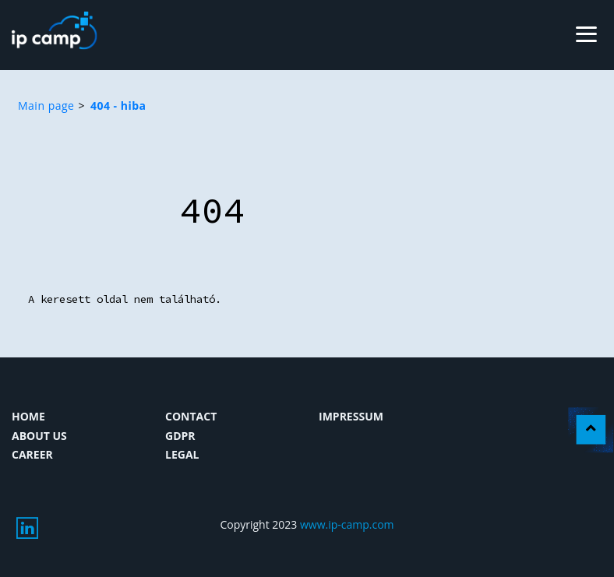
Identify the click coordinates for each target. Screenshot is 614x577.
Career (32, 454)
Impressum (351, 416)
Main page (46, 105)
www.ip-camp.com (347, 524)
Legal (182, 454)
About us (39, 435)
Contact (191, 416)
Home (28, 416)
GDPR (180, 435)
